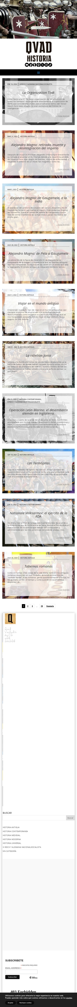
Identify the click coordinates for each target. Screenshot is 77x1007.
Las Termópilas (38, 463)
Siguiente (50, 606)
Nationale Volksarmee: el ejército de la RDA (38, 515)
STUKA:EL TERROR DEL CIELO (55, 680)
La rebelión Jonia (38, 355)
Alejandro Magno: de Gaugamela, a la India (38, 199)
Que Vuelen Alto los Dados (27, 628)
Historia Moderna (12, 749)
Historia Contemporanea (30, 399)
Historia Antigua (27, 136)
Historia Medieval (11, 745)
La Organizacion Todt (38, 92)
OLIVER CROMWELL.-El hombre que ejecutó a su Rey (34, 706)
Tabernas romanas (38, 566)
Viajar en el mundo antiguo (38, 303)
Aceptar (10, 1003)
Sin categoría (9, 761)
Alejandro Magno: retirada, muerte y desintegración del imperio (38, 146)
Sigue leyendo (64, 116)
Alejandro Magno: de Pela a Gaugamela (38, 253)
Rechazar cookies (25, 1003)
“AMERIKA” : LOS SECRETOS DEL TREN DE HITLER (30, 653)
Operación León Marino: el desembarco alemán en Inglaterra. (38, 412)
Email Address (13, 878)
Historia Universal (12, 753)
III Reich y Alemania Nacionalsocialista (36, 84)
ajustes (69, 998)
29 (42, 606)
